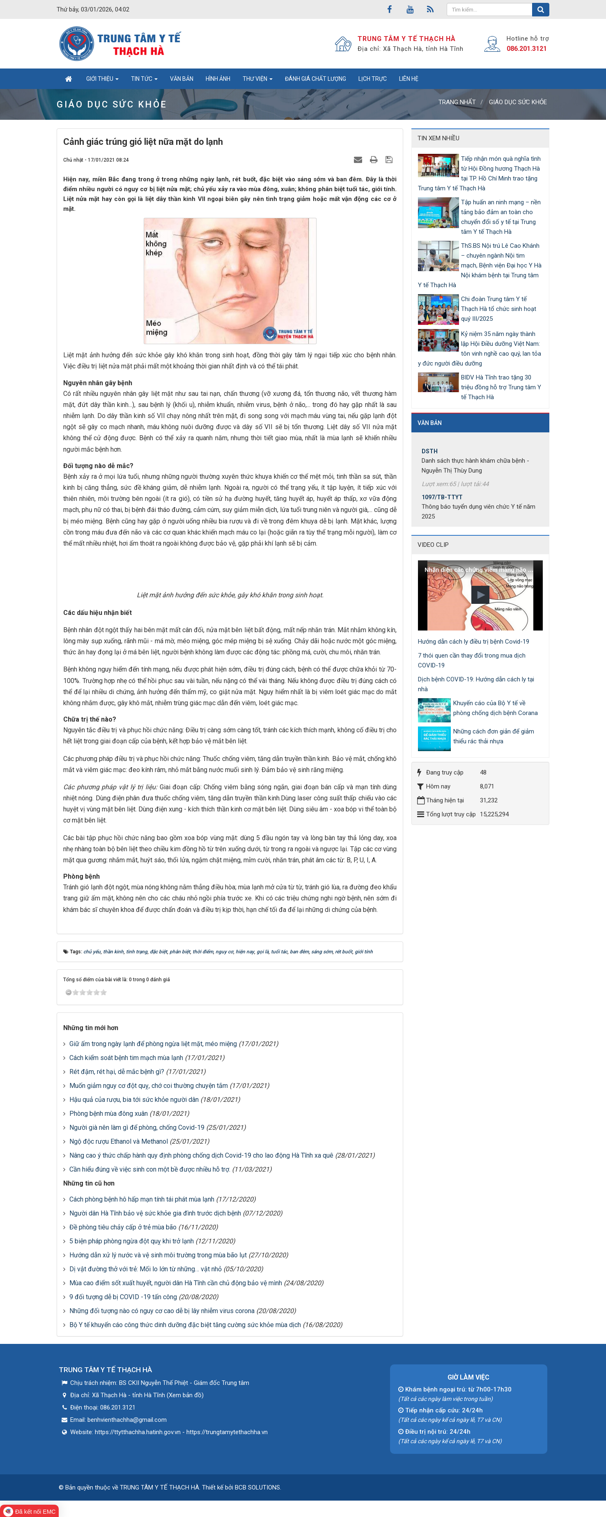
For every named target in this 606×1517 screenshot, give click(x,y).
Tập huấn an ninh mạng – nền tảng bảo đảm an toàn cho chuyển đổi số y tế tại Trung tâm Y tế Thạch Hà (501, 217)
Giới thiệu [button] (102, 81)
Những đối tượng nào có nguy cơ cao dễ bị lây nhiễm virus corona (162, 1311)
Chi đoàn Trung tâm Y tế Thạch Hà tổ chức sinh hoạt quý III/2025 (498, 308)
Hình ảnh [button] (218, 78)
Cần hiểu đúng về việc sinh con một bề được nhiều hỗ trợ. (149, 1169)
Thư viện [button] (258, 81)
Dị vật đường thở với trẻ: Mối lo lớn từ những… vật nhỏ (145, 1269)
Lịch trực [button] (372, 78)
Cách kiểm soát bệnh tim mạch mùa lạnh (126, 1058)
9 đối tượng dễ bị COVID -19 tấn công (123, 1297)
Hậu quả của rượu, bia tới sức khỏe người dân (134, 1099)
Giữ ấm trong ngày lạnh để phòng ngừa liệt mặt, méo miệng (153, 1044)
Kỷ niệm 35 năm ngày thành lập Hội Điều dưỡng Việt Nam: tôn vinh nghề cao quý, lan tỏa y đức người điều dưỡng (479, 348)
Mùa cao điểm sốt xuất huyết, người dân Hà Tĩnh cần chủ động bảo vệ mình (175, 1283)
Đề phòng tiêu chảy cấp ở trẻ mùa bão (123, 1227)
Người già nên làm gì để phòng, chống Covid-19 (136, 1127)
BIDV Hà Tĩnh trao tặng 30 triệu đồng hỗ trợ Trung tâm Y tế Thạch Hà (501, 387)
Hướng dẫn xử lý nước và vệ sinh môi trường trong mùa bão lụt (158, 1255)
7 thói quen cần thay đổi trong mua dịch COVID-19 (472, 660)
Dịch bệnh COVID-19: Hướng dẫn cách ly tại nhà (476, 684)
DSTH (430, 457)
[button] (480, 595)
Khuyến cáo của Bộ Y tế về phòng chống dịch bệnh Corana (495, 708)
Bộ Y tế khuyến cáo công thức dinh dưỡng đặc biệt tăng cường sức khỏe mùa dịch (185, 1325)
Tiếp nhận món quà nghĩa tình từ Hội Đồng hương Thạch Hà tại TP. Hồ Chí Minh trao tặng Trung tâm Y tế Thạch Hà (479, 173)
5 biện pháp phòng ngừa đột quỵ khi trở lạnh (131, 1241)
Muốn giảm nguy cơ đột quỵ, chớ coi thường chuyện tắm (148, 1086)
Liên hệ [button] (408, 78)
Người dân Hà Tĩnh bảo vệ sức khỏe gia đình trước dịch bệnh (155, 1213)
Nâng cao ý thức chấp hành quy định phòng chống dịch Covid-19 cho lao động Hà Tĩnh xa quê (201, 1155)
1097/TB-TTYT (442, 503)
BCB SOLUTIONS (257, 1487)
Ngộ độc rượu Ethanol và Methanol (118, 1141)
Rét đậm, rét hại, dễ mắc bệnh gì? (116, 1072)
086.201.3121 (527, 49)
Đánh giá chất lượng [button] (315, 78)
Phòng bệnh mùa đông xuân (108, 1113)
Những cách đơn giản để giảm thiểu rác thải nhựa (493, 736)
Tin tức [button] (144, 81)
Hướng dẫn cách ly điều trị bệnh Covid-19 (473, 641)
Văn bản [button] (181, 78)
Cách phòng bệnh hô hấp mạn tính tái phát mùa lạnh (141, 1199)
